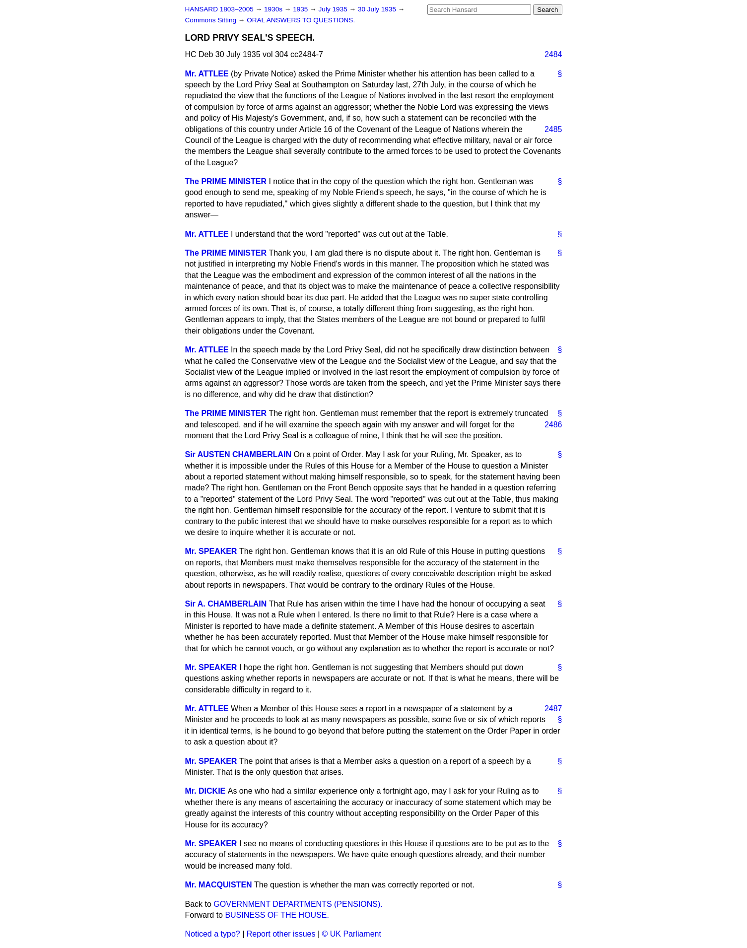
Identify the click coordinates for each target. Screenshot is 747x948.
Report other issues (281, 934)
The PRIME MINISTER (226, 181)
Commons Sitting (211, 20)
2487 (553, 708)
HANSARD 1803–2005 (219, 9)
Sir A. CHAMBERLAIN (226, 604)
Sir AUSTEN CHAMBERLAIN (238, 454)
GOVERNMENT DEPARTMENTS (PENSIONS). (297, 904)
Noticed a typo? (212, 934)
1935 (301, 9)
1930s (274, 9)
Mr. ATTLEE (207, 73)
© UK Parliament (351, 934)
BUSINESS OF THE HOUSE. (277, 915)
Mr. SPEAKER (211, 551)
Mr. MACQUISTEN (218, 884)
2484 (553, 54)
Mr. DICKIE (205, 791)
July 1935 (334, 9)
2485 (553, 129)
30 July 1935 (378, 9)
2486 (553, 424)
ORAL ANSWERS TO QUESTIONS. (301, 20)
